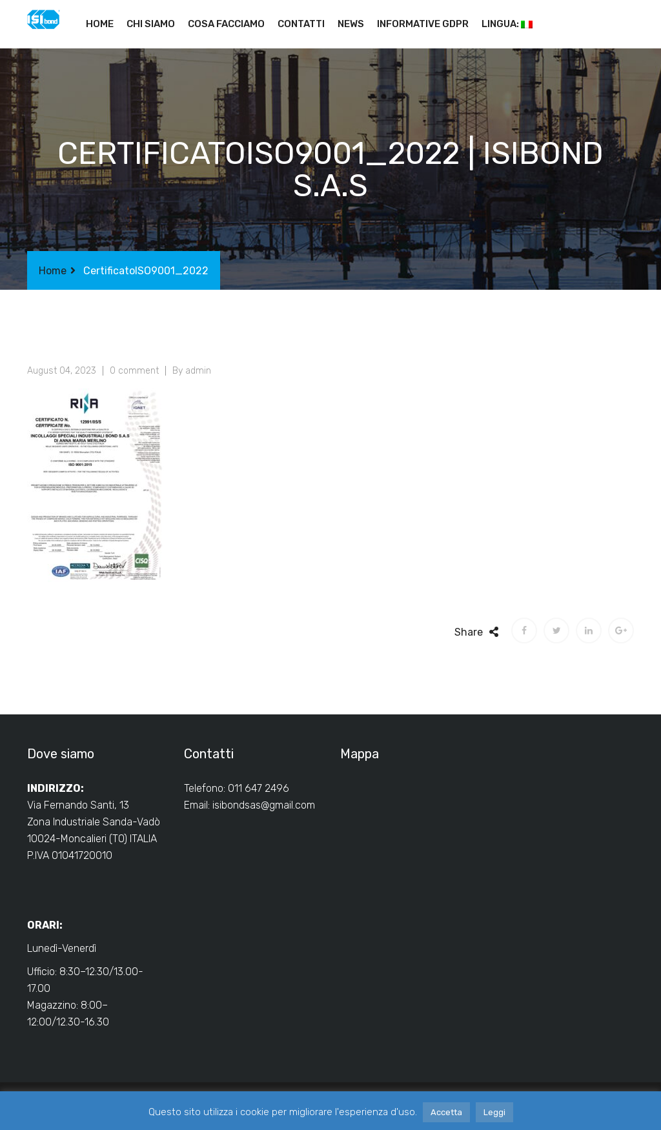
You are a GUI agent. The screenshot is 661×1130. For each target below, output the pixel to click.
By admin (191, 370)
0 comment (134, 370)
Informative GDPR (423, 24)
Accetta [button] (446, 1112)
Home (100, 24)
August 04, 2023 (61, 370)
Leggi (494, 1112)
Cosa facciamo (226, 24)
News (351, 24)
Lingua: (507, 24)
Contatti (301, 24)
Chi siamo (151, 24)
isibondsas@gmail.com (263, 805)
